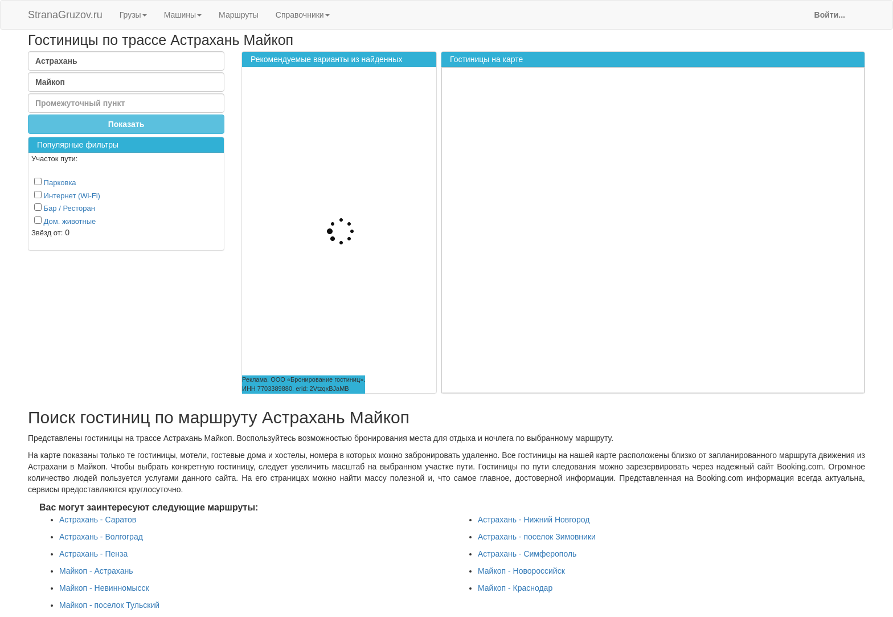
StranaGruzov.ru (65, 15)
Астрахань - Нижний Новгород (533, 519)
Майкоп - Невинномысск (104, 588)
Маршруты (239, 14)
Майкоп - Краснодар (515, 588)
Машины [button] (183, 14)
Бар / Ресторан (64, 208)
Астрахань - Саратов (97, 519)
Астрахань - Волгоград (101, 536)
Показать (126, 124)
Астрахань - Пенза (93, 553)
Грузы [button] (133, 14)
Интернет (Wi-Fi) (67, 195)
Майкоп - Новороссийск (521, 570)
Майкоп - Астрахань (96, 570)
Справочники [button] (303, 14)
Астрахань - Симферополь (527, 553)
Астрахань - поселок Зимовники (537, 536)
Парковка (55, 182)
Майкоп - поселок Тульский (109, 605)
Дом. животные (65, 221)
